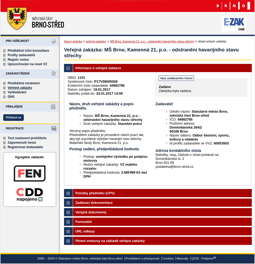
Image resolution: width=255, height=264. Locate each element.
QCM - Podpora (202, 258)
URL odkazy (85, 231)
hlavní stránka (73, 41)
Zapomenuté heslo (22, 142)
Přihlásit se (13, 117)
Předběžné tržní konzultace (28, 50)
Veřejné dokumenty (90, 212)
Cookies (168, 258)
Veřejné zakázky (20, 88)
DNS (11, 97)
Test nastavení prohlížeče (27, 138)
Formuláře (83, 222)
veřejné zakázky (96, 41)
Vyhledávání (17, 92)
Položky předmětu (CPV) (95, 193)
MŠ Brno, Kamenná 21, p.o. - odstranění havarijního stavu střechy (152, 41)
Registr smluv (18, 59)
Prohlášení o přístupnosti (142, 258)
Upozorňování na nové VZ (27, 64)
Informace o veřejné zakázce (98, 68)
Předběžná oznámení (24, 83)
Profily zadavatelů (21, 55)
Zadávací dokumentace (94, 203)
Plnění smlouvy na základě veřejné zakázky (110, 241)
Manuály (182, 258)
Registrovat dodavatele (25, 147)
